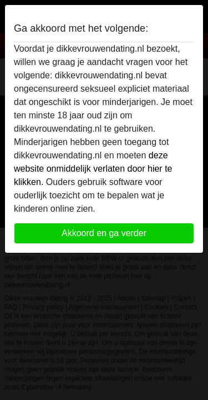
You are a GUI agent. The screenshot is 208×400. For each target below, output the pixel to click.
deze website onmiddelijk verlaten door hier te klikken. (93, 169)
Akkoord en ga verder (104, 233)
